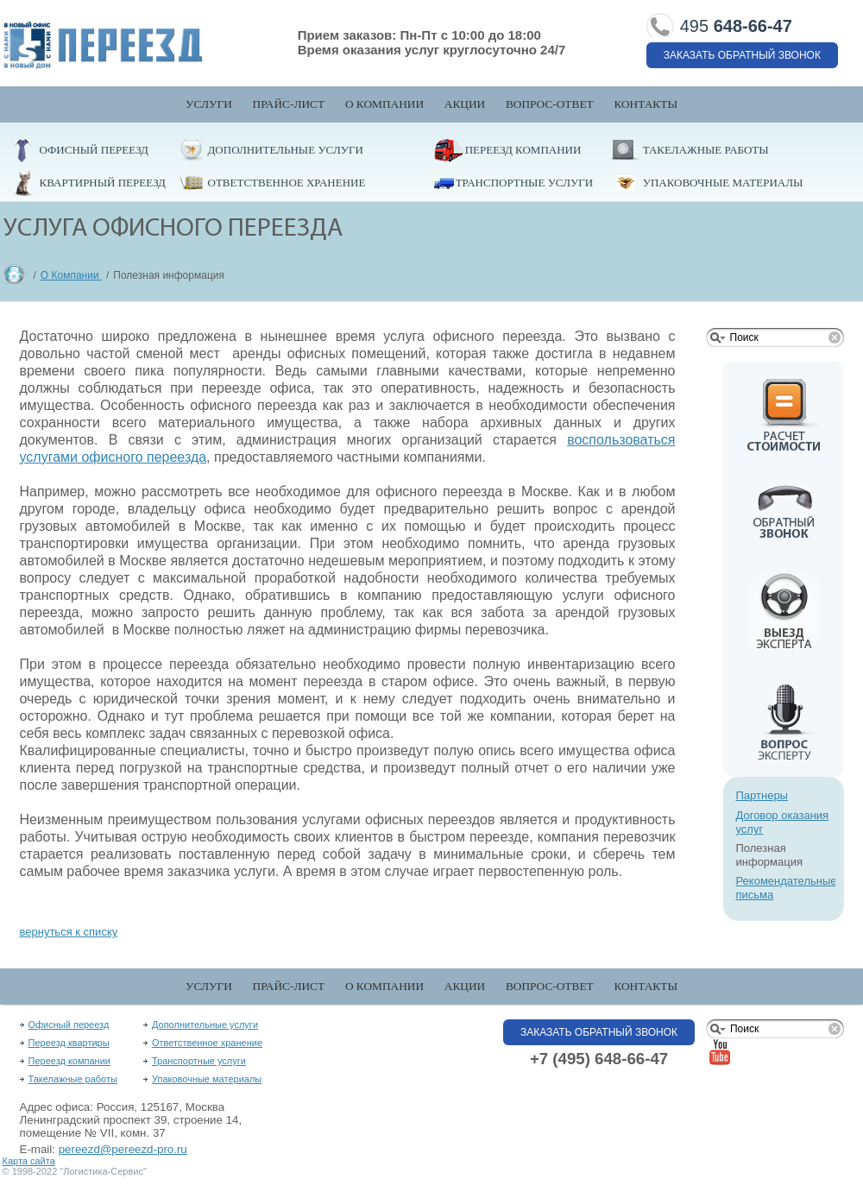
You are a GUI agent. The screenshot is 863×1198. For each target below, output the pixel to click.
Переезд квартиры (69, 1042)
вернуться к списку (69, 931)
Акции (464, 104)
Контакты (645, 104)
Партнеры (762, 795)
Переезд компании (523, 149)
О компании (384, 104)
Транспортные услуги (524, 182)
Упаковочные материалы (723, 182)
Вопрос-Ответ (550, 104)
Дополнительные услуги (285, 149)
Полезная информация (769, 855)
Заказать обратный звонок (742, 55)
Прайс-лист (289, 104)
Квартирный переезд (103, 182)
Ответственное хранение (287, 182)
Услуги (209, 104)
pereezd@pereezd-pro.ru (123, 1149)
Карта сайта (29, 1161)
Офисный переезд (94, 149)
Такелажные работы (706, 149)
